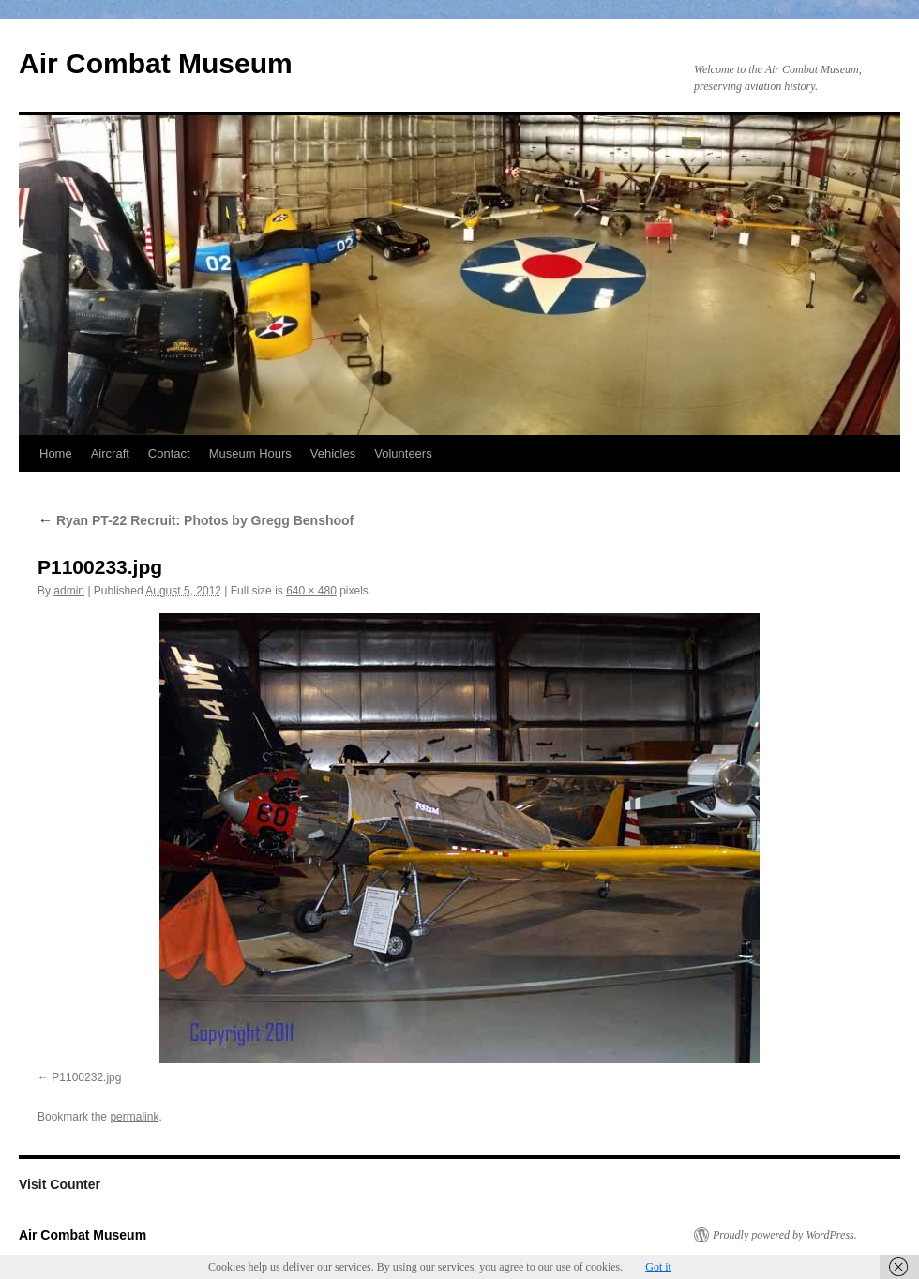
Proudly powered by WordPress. (785, 1234)
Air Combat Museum (156, 63)
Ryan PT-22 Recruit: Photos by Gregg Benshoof (196, 520)
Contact (169, 453)
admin (68, 590)
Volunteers (402, 453)
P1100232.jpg (86, 1077)
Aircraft (110, 453)
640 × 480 (311, 590)
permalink (134, 1116)
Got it (658, 1266)
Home (55, 453)
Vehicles (332, 453)
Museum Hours (250, 453)
